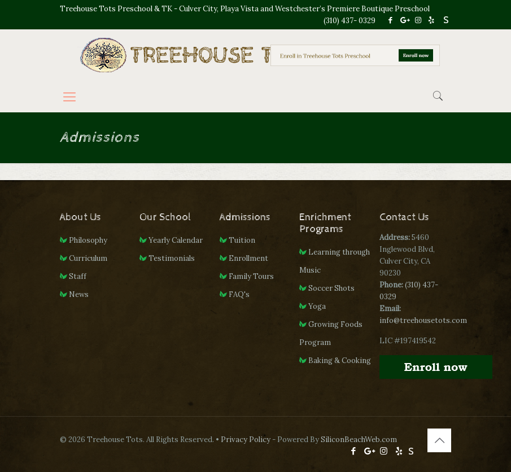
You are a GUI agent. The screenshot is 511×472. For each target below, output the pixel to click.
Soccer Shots (331, 288)
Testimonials (172, 258)
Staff (77, 276)
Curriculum (88, 258)
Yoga (317, 306)
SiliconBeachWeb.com (359, 439)
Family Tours (251, 276)
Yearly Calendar (176, 240)
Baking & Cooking (339, 360)
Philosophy (88, 240)
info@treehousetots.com (423, 320)
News (79, 294)
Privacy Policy (245, 439)
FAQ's (239, 294)
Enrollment (248, 258)
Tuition (242, 240)
